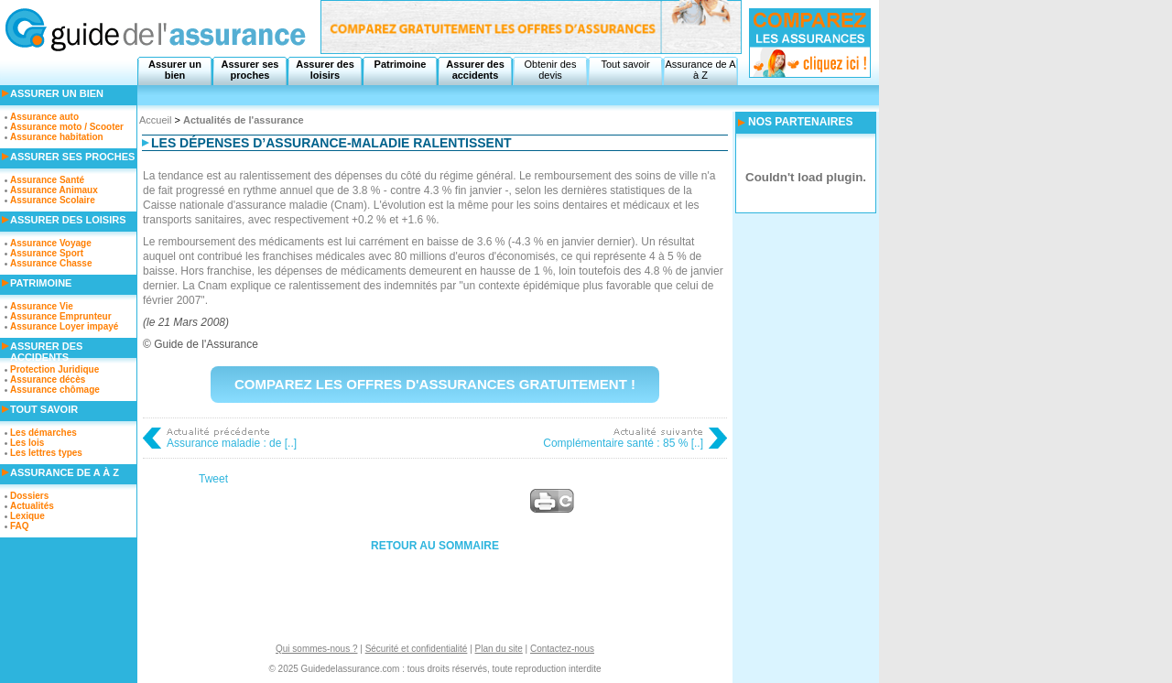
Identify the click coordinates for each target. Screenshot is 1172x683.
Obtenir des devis (551, 70)
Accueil (155, 119)
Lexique (27, 516)
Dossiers (29, 496)
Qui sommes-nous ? (316, 649)
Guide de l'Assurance (206, 344)
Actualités (32, 506)
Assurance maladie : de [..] (232, 443)
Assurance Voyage (51, 243)
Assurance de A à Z (700, 70)
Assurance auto (44, 117)
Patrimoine (400, 64)
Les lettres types (46, 453)
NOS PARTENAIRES (800, 121)
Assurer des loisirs (325, 70)
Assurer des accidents (475, 70)
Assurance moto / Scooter (67, 127)
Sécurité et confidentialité (416, 649)
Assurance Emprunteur (61, 316)
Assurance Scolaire (52, 200)
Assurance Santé (47, 180)
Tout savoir (625, 64)
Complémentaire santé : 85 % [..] (623, 443)
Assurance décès (47, 379)
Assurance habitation (56, 137)
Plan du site (499, 649)
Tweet (213, 478)
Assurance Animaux (54, 190)
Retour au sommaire (435, 545)
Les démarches (43, 433)
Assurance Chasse (51, 263)
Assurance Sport (46, 253)
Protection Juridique (54, 369)
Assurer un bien (174, 70)
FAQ (19, 526)
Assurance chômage (55, 390)
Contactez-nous (562, 649)
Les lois (27, 443)
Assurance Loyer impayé (64, 326)
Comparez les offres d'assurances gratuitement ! (434, 384)
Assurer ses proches (250, 70)
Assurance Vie (41, 306)
